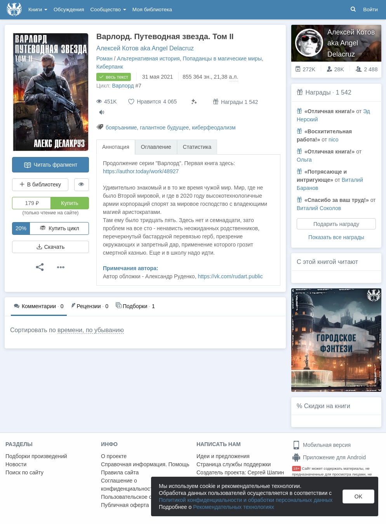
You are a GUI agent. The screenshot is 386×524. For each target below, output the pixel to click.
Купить (69, 203)
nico (334, 139)
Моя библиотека (152, 9)
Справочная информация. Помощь (145, 464)
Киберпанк (109, 67)
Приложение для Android (329, 457)
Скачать (50, 247)
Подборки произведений (36, 456)
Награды (317, 92)
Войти (370, 9)
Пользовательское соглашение (140, 497)
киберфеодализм (213, 127)
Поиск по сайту (24, 472)
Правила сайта (120, 472)
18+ (296, 468)
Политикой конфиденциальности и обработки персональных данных (245, 500)
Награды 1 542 (235, 101)
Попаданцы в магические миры (222, 58)
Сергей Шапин (265, 472)
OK (358, 496)
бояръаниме (121, 127)
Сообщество (108, 9)
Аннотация (115, 147)
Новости (15, 464)
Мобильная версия (321, 445)
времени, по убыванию (90, 330)
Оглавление (156, 147)
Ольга (304, 160)
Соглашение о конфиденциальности (128, 484)
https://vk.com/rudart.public (230, 276)
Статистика (197, 147)
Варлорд (123, 86)
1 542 (343, 92)
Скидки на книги (327, 406)
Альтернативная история (148, 58)
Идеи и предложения (223, 456)
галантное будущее (164, 127)
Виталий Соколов (319, 208)
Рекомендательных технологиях (233, 507)
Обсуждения (69, 9)
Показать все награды (336, 237)
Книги (37, 9)
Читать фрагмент (50, 165)
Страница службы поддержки (233, 464)
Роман (104, 58)
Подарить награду (336, 224)
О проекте (114, 456)
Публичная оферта (125, 505)
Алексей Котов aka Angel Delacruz (145, 48)
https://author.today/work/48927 (141, 171)
